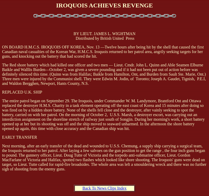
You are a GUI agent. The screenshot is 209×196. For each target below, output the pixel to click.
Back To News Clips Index (105, 188)
